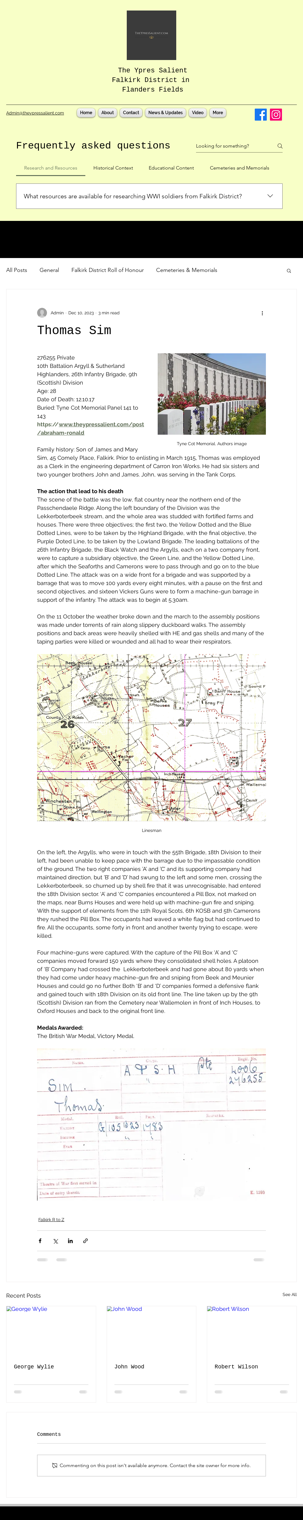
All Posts (16, 270)
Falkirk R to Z (51, 1219)
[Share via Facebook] (40, 1241)
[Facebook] (261, 115)
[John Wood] (151, 1331)
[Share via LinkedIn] (70, 1241)
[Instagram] (276, 115)
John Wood (129, 1367)
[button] (289, 270)
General (49, 270)
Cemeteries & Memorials (186, 270)
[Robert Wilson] (252, 1331)
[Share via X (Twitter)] (55, 1241)
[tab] (50, 168)
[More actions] (262, 312)
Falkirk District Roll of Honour (107, 270)
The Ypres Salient (152, 71)
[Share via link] (85, 1241)
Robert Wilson (236, 1367)
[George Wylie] (51, 1331)
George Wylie (34, 1367)
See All (290, 1294)
